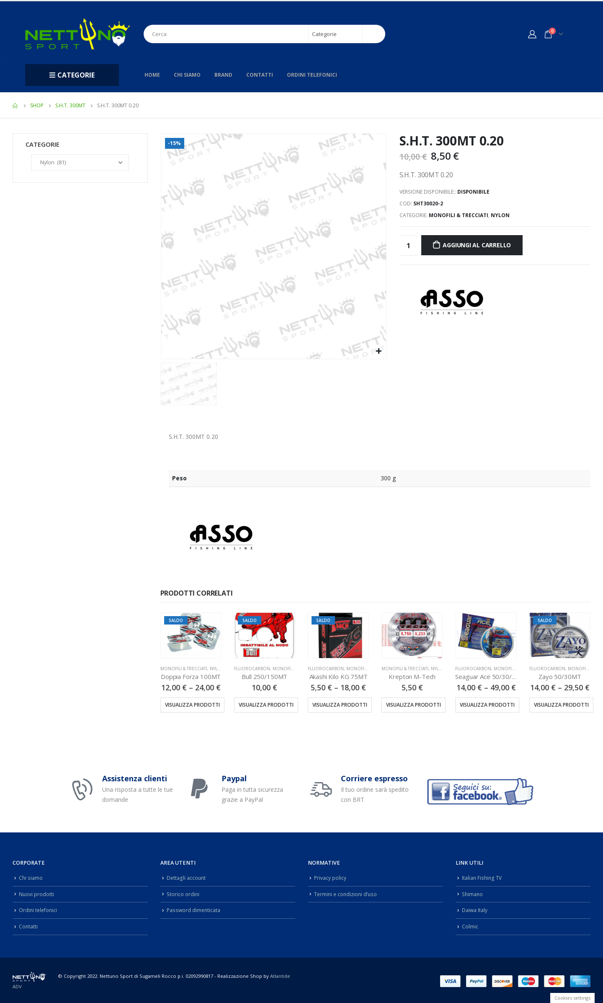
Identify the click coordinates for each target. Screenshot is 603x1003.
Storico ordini (183, 893)
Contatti (259, 74)
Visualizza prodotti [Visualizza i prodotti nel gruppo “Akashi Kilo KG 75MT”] (339, 704)
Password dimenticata (194, 908)
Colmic (470, 924)
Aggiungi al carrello (477, 245)
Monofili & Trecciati (458, 215)
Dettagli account (186, 877)
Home (152, 74)
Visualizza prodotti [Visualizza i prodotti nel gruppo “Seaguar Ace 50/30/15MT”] (487, 704)
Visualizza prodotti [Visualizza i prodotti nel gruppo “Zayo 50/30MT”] (561, 704)
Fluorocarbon (252, 668)
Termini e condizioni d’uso (347, 893)
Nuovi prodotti (36, 893)
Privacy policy (330, 877)
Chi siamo (187, 74)
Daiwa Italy (475, 908)
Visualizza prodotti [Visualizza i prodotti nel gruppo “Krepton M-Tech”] (413, 704)
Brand (223, 74)
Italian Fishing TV (482, 877)
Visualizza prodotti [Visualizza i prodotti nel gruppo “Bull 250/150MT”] (266, 704)
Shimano (473, 893)
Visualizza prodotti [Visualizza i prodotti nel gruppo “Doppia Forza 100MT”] (192, 704)
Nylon (500, 215)
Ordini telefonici (312, 74)
